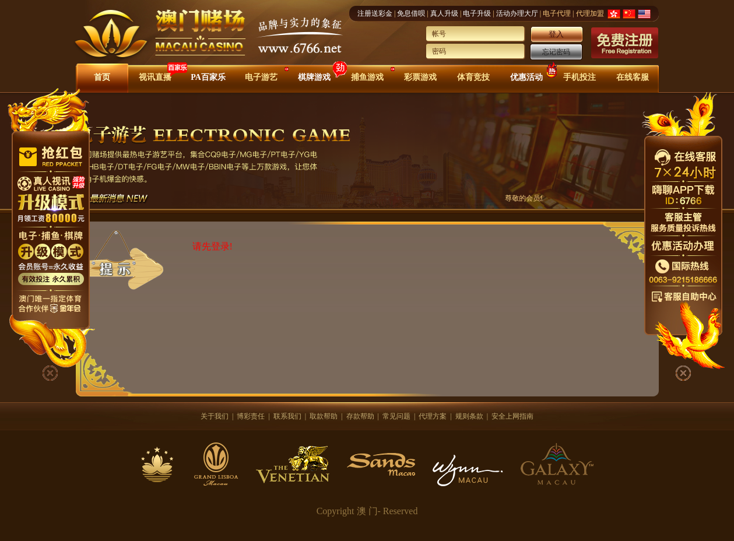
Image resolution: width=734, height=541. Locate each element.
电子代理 (557, 13)
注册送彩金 (374, 13)
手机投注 (579, 77)
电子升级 (477, 13)
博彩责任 (251, 416)
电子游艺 (261, 77)
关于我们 (215, 416)
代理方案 (433, 416)
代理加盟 (590, 13)
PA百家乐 (208, 77)
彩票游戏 (420, 77)
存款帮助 (360, 416)
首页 (102, 77)
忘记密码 (556, 52)
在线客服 (632, 77)
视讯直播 (155, 77)
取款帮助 (324, 416)
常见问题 (396, 416)
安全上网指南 (512, 416)
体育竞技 (473, 77)
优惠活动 (526, 77)
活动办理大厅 (517, 13)
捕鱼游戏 (367, 77)
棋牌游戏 (314, 77)
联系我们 (287, 416)
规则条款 (469, 416)
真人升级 (444, 13)
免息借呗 (411, 13)
